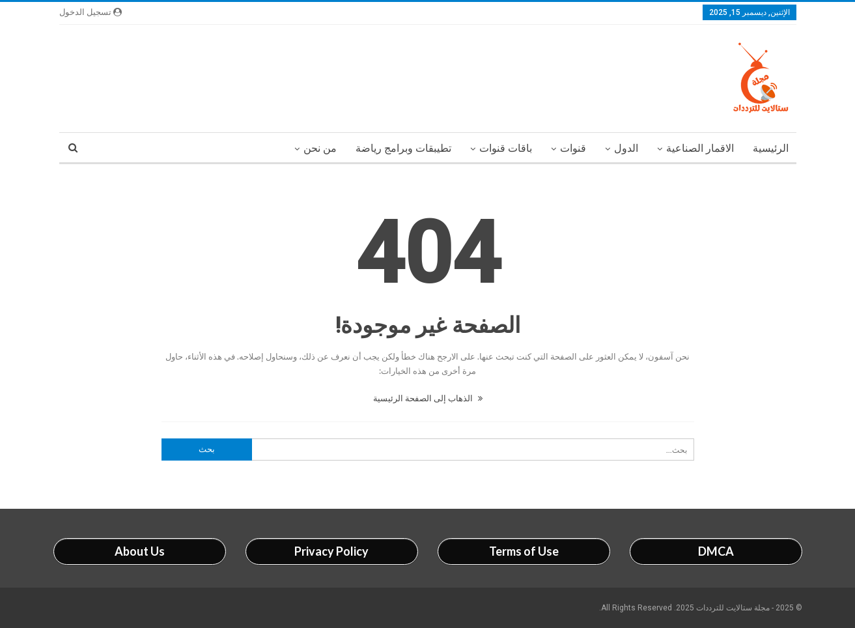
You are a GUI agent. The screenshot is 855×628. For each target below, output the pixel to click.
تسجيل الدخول (90, 12)
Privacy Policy (331, 551)
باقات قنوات (505, 148)
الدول (626, 148)
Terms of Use (524, 551)
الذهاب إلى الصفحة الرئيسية (428, 398)
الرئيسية (771, 148)
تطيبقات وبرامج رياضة (403, 148)
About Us (140, 551)
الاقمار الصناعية (700, 148)
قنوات (573, 148)
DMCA (716, 551)
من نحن (320, 148)
